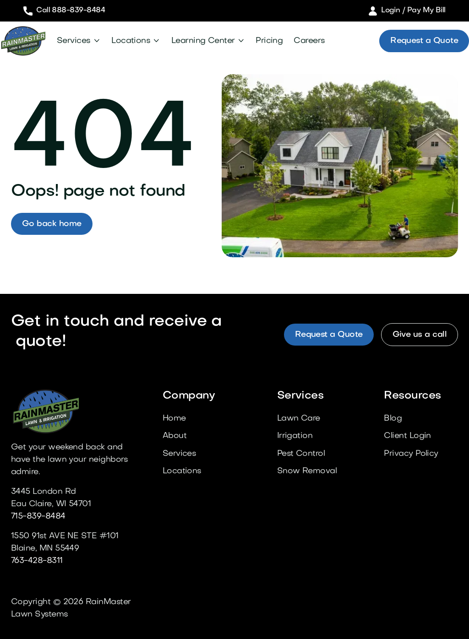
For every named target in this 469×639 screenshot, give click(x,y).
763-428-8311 (37, 561)
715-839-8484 (38, 516)
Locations (130, 41)
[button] (78, 41)
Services (74, 41)
